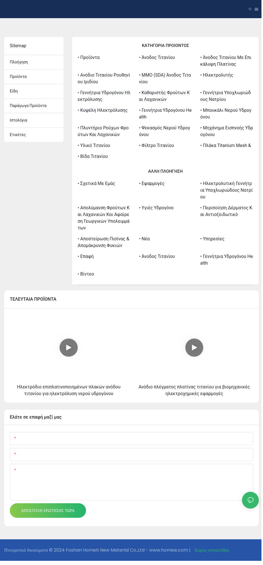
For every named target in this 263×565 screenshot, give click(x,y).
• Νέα (144, 238)
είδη (14, 91)
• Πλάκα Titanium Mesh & (225, 145)
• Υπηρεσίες (212, 238)
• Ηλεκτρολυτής (216, 75)
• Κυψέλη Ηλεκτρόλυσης (102, 110)
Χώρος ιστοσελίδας (211, 550)
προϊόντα (18, 76)
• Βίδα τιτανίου (93, 156)
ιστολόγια (18, 120)
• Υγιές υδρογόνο (156, 207)
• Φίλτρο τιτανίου (156, 145)
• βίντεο (86, 274)
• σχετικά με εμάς (96, 183)
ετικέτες (18, 134)
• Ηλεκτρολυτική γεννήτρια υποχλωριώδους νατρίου (226, 190)
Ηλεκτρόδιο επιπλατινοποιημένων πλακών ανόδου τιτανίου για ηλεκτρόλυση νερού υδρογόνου (69, 390)
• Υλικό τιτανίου (94, 145)
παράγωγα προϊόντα (28, 105)
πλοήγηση (19, 62)
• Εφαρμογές (151, 183)
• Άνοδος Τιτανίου (157, 57)
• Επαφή (86, 256)
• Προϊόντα (88, 57)
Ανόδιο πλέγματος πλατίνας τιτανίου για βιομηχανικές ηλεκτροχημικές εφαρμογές (194, 390)
